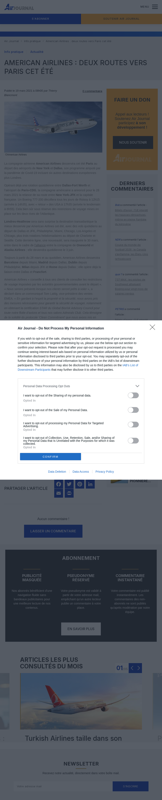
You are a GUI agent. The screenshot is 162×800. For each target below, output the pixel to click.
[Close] (154, 329)
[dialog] (81, 400)
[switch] (133, 395)
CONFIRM (50, 456)
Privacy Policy (105, 471)
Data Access (81, 471)
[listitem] (81, 386)
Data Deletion (57, 471)
